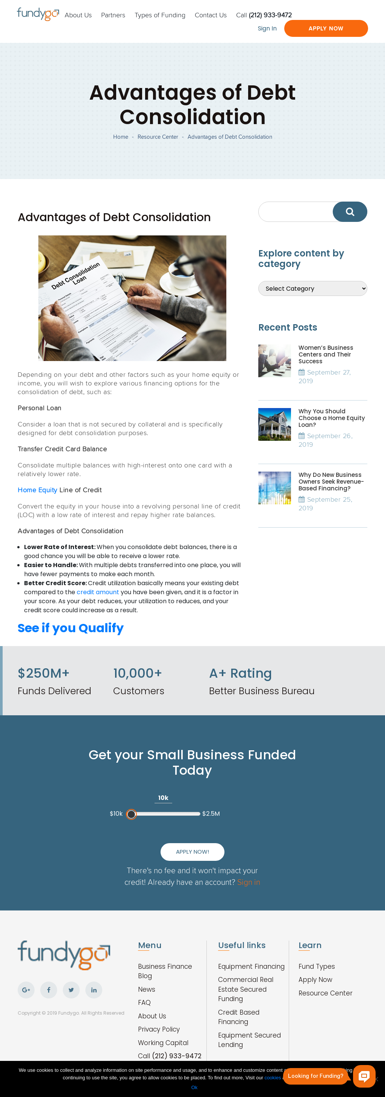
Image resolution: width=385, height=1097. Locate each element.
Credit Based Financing (238, 1017)
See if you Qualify (71, 627)
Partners (113, 14)
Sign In (267, 28)
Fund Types (317, 966)
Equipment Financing (251, 966)
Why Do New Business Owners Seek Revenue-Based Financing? (331, 481)
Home (120, 137)
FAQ (144, 1002)
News (146, 989)
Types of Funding (160, 14)
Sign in (248, 881)
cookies (273, 1077)
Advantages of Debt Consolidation (230, 137)
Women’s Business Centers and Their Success (326, 354)
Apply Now (326, 28)
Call (264, 14)
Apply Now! (192, 852)
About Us (78, 14)
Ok (194, 1087)
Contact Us (211, 14)
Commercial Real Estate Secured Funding (245, 989)
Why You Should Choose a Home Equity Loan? (332, 418)
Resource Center (158, 137)
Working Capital (163, 1042)
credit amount (98, 592)
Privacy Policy (159, 1029)
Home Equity (38, 489)
